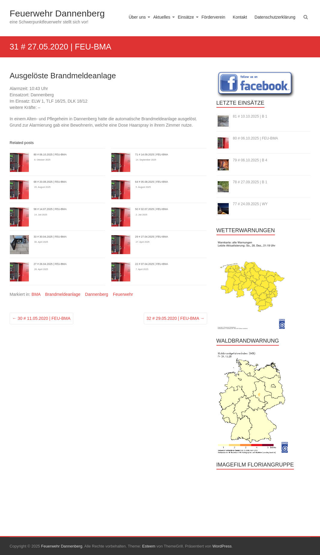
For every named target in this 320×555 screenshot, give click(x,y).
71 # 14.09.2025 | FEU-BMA (151, 154)
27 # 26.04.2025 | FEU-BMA (50, 264)
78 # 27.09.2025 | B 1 (250, 182)
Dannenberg (96, 294)
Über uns (137, 17)
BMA (36, 294)
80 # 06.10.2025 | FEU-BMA (50, 154)
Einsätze (186, 17)
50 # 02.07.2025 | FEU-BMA (151, 209)
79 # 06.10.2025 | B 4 (250, 160)
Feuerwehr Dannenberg (57, 13)
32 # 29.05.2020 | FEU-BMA (175, 318)
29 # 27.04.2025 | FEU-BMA (151, 236)
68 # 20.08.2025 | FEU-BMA (50, 181)
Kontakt (240, 17)
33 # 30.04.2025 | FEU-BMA (50, 236)
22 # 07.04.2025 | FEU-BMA (151, 264)
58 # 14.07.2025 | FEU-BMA (50, 209)
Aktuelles (161, 17)
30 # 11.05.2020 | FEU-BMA (41, 318)
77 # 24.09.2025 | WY (250, 204)
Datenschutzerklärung (275, 17)
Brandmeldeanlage (62, 294)
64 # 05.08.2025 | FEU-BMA (151, 181)
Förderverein (213, 17)
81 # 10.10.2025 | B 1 (250, 116)
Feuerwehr (123, 294)
